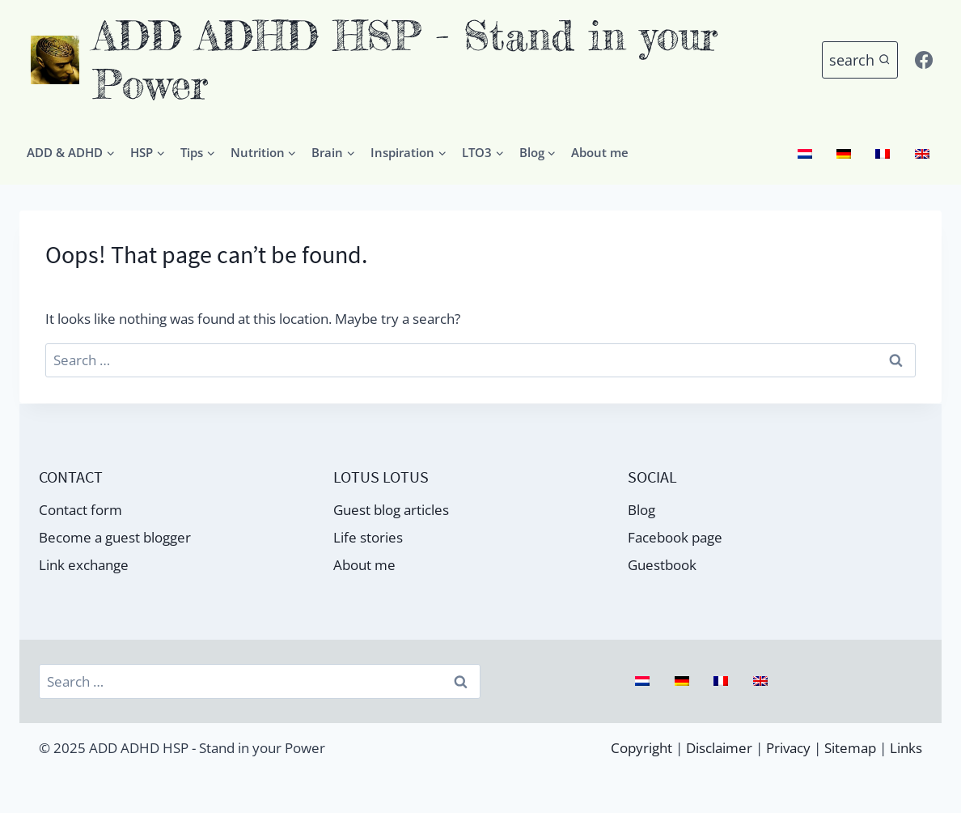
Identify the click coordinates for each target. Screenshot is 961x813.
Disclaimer (719, 748)
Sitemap (850, 748)
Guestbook (662, 564)
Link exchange (84, 564)
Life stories (368, 537)
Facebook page (675, 537)
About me (600, 152)
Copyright (641, 748)
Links (906, 748)
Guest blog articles (391, 509)
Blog (641, 509)
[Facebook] (924, 60)
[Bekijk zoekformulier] (860, 60)
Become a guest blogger (115, 537)
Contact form (80, 509)
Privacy (788, 748)
